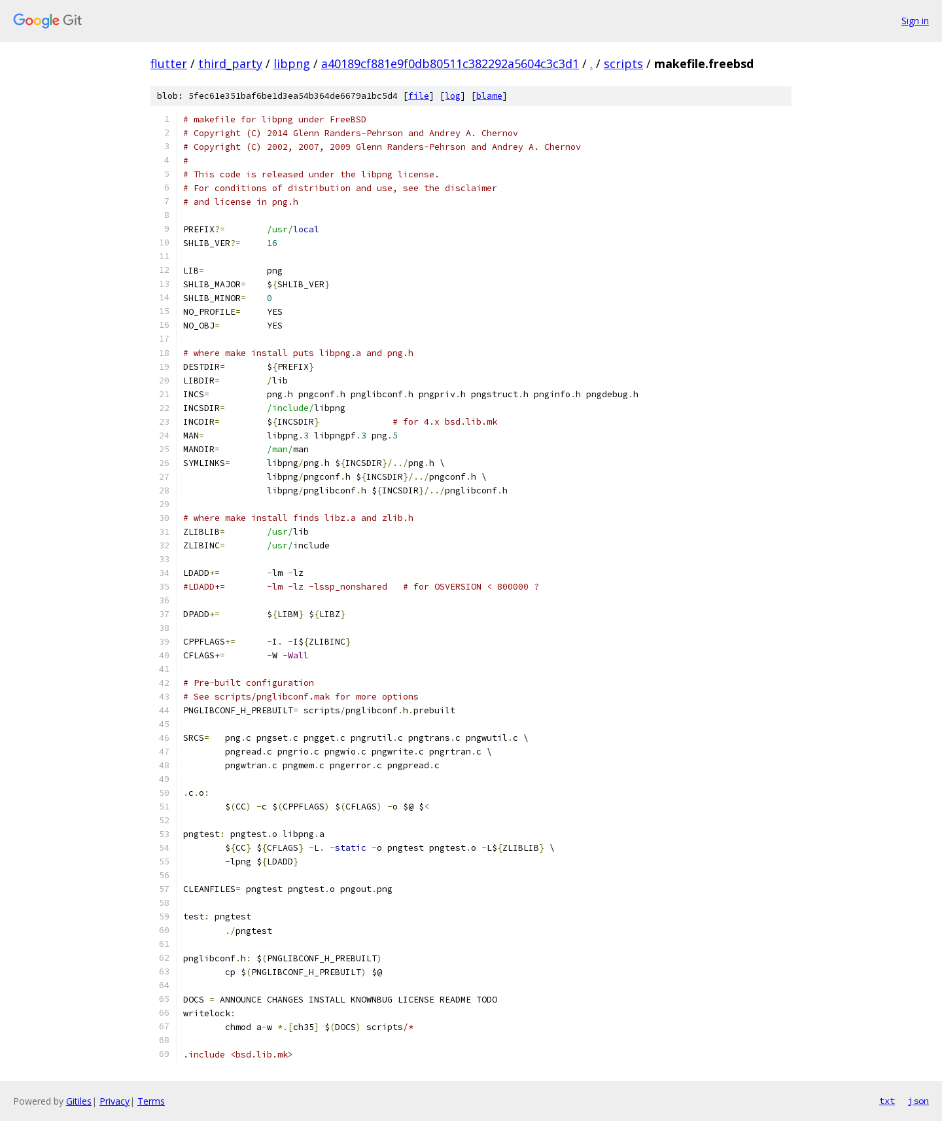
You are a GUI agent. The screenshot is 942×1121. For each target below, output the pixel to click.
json (918, 1101)
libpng (291, 63)
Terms (151, 1101)
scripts (623, 63)
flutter (168, 63)
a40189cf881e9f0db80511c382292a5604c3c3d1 (450, 63)
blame (489, 95)
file (418, 95)
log (453, 95)
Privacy (114, 1101)
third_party (230, 63)
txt (887, 1101)
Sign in (915, 20)
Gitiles (79, 1101)
